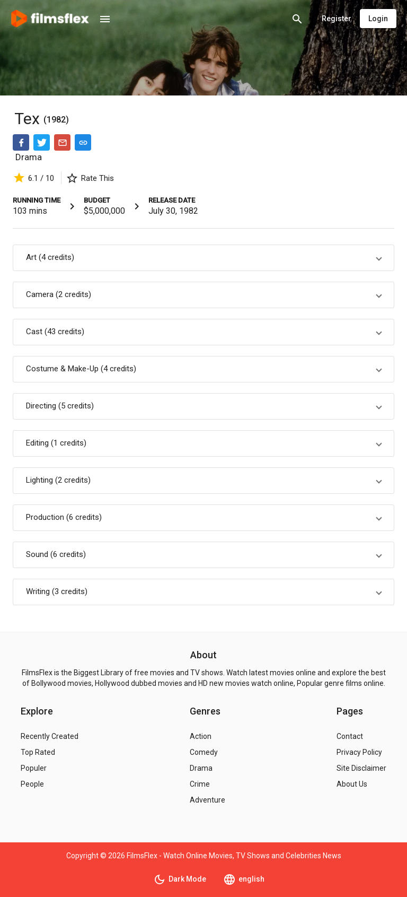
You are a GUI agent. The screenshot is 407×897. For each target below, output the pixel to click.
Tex (28, 118)
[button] (203, 258)
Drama (28, 157)
